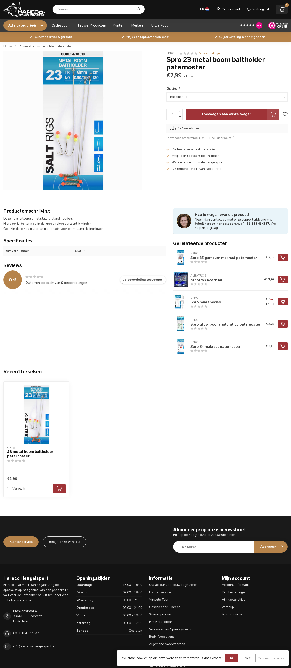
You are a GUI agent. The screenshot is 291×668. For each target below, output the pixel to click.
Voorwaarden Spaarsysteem (170, 629)
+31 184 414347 (257, 223)
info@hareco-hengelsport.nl (217, 223)
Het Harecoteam (161, 622)
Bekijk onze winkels (64, 542)
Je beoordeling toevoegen (143, 280)
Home (7, 46)
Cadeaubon (61, 25)
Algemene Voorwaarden (167, 644)
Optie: (173, 88)
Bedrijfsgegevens (162, 636)
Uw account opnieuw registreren (173, 585)
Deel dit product (222, 138)
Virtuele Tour (158, 599)
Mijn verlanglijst (233, 599)
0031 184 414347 (26, 633)
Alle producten (233, 614)
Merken (137, 25)
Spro (170, 53)
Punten (118, 25)
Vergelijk (18, 488)
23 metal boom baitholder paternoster (45, 46)
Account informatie (236, 585)
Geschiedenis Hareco (164, 607)
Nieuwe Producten (91, 25)
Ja (231, 658)
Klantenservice (21, 542)
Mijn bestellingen (234, 592)
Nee (248, 658)
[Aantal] (47, 488)
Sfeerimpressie (160, 614)
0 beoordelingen (210, 53)
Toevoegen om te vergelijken (185, 138)
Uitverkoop (160, 25)
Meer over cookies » (271, 658)
